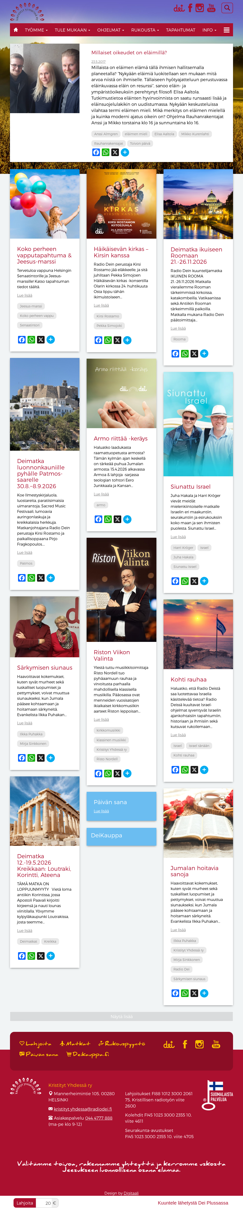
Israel (204, 548)
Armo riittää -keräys (121, 438)
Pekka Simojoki (109, 326)
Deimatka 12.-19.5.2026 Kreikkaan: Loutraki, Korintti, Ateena (44, 865)
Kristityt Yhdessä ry (112, 749)
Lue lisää (24, 295)
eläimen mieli (136, 134)
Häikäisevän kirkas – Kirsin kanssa (121, 251)
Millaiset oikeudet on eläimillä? (129, 52)
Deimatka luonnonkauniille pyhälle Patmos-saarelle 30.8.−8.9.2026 (41, 473)
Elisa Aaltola (164, 134)
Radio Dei (181, 969)
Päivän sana (38, 1054)
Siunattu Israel (191, 486)
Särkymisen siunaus (44, 667)
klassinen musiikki (111, 740)
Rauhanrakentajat (108, 143)
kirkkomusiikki (108, 730)
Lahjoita (25, 1202)
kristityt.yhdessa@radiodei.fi (83, 1108)
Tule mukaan (72, 29)
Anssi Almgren (106, 134)
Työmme (36, 29)
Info (209, 29)
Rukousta (145, 29)
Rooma (179, 339)
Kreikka (50, 941)
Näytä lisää (122, 1016)
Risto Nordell (107, 759)
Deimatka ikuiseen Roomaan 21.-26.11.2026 (196, 255)
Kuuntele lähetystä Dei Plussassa (193, 1202)
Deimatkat (28, 941)
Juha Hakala (183, 557)
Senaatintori (30, 325)
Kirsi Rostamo (108, 316)
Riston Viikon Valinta (112, 655)
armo (101, 505)
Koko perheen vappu (37, 316)
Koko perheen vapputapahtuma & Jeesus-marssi (44, 255)
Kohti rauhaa (189, 679)
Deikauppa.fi (88, 1054)
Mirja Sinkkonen (33, 744)
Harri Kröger (183, 548)
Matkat (75, 1043)
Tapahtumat (180, 29)
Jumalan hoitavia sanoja (195, 870)
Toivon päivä (140, 143)
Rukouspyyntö (122, 1043)
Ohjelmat (110, 29)
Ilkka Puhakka (31, 734)
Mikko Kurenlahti (195, 134)
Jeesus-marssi (31, 306)
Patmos (26, 563)
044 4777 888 (98, 1117)
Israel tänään (199, 746)
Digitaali (131, 1193)
